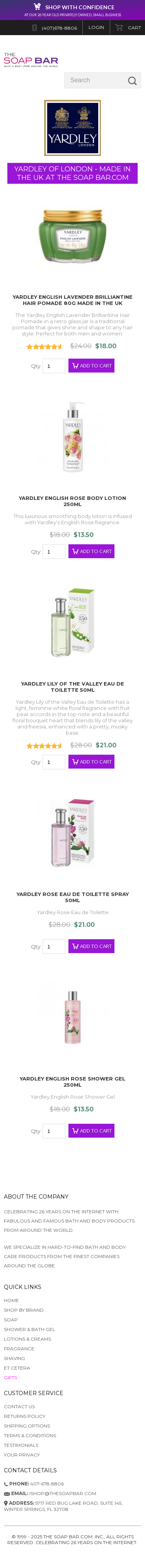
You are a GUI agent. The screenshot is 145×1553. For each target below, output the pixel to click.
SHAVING (14, 1358)
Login (96, 27)
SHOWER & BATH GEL (29, 1329)
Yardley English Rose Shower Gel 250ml (72, 1081)
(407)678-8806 (59, 28)
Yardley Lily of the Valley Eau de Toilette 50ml (72, 687)
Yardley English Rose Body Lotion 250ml (72, 501)
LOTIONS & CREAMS (27, 1339)
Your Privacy (22, 1455)
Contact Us (19, 1406)
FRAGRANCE (19, 1348)
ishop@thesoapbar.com (50, 1493)
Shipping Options (27, 1426)
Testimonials (21, 1445)
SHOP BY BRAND (24, 1310)
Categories (122, 59)
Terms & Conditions (30, 1435)
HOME (11, 1300)
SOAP (11, 1320)
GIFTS (10, 1377)
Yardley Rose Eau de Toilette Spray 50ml (73, 897)
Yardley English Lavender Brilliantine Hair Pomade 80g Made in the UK (73, 300)
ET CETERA (17, 1368)
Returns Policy (24, 1416)
